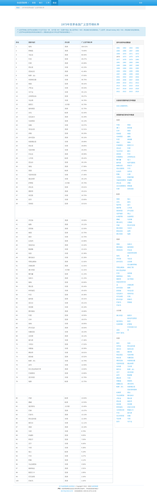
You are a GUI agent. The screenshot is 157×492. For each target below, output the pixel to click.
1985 (118, 65)
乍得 (128, 378)
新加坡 (129, 128)
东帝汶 (129, 171)
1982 (124, 62)
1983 (131, 62)
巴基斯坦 (119, 145)
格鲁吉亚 (119, 165)
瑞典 (128, 234)
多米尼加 (119, 288)
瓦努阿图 (119, 324)
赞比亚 (129, 398)
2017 (118, 88)
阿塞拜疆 (130, 177)
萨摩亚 (129, 324)
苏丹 (118, 421)
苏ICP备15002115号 (67, 491)
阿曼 (118, 174)
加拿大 (129, 244)
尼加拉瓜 (119, 250)
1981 (118, 62)
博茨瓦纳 (119, 360)
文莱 (128, 174)
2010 (124, 83)
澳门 (118, 128)
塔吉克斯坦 (120, 168)
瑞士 (128, 199)
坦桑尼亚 (130, 358)
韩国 (128, 133)
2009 (118, 83)
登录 (140, 3)
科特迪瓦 (119, 407)
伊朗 (128, 183)
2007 (131, 80)
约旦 (128, 154)
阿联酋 (129, 186)
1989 (118, 68)
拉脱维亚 (130, 216)
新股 (34, 3)
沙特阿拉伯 (131, 157)
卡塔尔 (118, 177)
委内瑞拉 (119, 247)
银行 (41, 3)
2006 (124, 80)
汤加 (118, 330)
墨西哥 (118, 279)
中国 (118, 125)
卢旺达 (118, 398)
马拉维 (118, 419)
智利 (118, 256)
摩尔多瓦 (119, 222)
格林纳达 (119, 276)
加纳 (118, 352)
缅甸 (128, 142)
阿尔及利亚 (131, 346)
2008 (137, 80)
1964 (137, 48)
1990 (124, 68)
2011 (131, 83)
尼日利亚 (130, 372)
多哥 (118, 375)
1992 (137, 68)
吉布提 (118, 366)
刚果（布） (120, 387)
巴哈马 (118, 305)
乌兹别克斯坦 (121, 180)
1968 (137, 51)
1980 (137, 59)
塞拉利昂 (130, 363)
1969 (118, 54)
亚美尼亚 (130, 189)
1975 (131, 57)
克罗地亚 (119, 213)
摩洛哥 (118, 378)
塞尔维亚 (119, 228)
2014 (124, 86)
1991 (131, 68)
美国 (118, 244)
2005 (118, 80)
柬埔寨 (129, 139)
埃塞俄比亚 (131, 387)
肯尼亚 (118, 404)
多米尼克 (119, 261)
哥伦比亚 (130, 291)
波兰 (128, 205)
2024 (137, 91)
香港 (128, 125)
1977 (118, 59)
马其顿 (129, 219)
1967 (131, 51)
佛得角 (129, 352)
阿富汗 (129, 165)
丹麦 (118, 225)
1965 (118, 51)
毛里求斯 (130, 355)
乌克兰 (129, 228)
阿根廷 (129, 302)
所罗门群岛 (120, 333)
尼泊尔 (118, 148)
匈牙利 (118, 205)
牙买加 (118, 259)
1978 (124, 59)
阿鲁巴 (129, 299)
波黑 (128, 231)
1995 (131, 71)
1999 (131, 74)
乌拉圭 (129, 259)
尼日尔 (118, 349)
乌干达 (129, 421)
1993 (118, 71)
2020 (137, 88)
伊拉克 (118, 183)
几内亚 (129, 366)
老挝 (118, 142)
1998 (124, 74)
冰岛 (118, 202)
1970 (124, 54)
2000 (137, 74)
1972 (137, 54)
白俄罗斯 (119, 216)
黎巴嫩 (118, 160)
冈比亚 (118, 401)
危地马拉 (130, 293)
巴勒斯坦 (119, 157)
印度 (128, 148)
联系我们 (72, 486)
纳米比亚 (130, 349)
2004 (137, 77)
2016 (137, 86)
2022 (124, 91)
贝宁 (118, 372)
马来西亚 (119, 136)
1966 (124, 51)
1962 (124, 48)
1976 (137, 57)
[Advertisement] (80, 15)
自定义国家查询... (122, 106)
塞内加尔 (130, 395)
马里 (128, 419)
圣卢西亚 (130, 279)
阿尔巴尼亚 (131, 225)
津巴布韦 (130, 384)
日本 (118, 131)
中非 (118, 413)
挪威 (118, 219)
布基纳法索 (131, 360)
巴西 (128, 296)
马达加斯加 (120, 395)
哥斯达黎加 (120, 267)
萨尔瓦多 (119, 299)
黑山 (128, 213)
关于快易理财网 (63, 486)
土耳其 (129, 208)
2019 (131, 88)
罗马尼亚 (130, 211)
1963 (131, 48)
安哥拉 (118, 346)
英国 (118, 199)
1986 (124, 65)
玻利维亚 (130, 247)
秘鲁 (128, 288)
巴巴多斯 (119, 296)
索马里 (129, 413)
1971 (131, 54)
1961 (118, 48)
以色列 (118, 171)
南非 (118, 343)
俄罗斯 (118, 208)
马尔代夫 (119, 151)
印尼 (118, 139)
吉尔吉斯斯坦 (121, 186)
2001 (118, 77)
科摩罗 (118, 392)
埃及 (128, 343)
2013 (118, 86)
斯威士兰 (130, 410)
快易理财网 (22, 3)
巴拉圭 (129, 250)
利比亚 (118, 358)
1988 (137, 65)
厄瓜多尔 (119, 293)
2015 (131, 86)
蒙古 (128, 151)
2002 (124, 77)
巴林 (118, 189)
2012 (137, 83)
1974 (124, 57)
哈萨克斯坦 (131, 163)
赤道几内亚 (131, 407)
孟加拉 (118, 154)
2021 (118, 91)
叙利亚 (118, 163)
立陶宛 (129, 222)
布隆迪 (118, 381)
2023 (131, 91)
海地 (128, 276)
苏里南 (118, 291)
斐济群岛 (119, 321)
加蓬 (128, 416)
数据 (54, 3)
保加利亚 (119, 211)
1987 (131, 65)
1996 (137, 71)
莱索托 (129, 381)
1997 (118, 74)
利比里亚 (119, 355)
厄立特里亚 (120, 416)
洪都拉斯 (130, 285)
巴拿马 (118, 302)
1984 (137, 62)
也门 (128, 160)
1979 (131, 59)
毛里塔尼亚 (120, 363)
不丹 (128, 168)
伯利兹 (129, 273)
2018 (124, 88)
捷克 (128, 202)
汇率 (48, 3)
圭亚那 (129, 261)
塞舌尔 (118, 369)
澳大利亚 (119, 315)
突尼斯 (129, 404)
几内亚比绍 (120, 410)
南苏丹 (129, 401)
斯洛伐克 (119, 231)
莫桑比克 (119, 384)
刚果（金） (131, 369)
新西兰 (129, 315)
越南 (128, 136)
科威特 (129, 180)
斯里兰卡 (130, 145)
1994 (124, 71)
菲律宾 (118, 133)
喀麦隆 (129, 375)
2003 (131, 77)
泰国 (128, 131)
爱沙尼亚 (119, 234)
